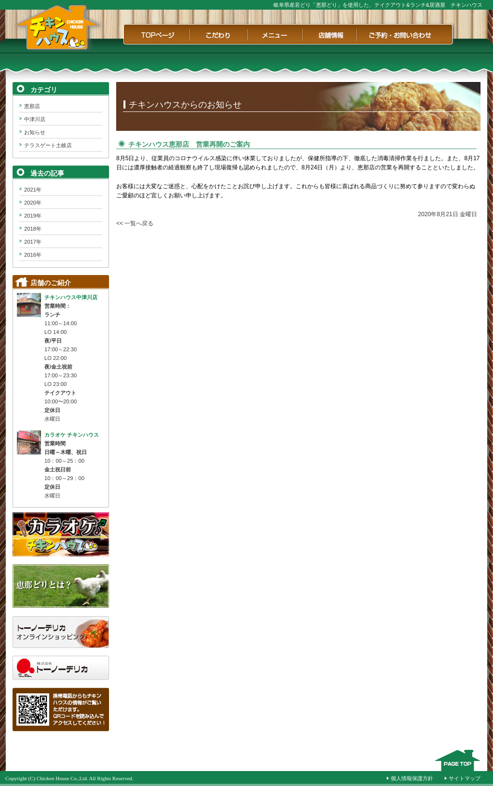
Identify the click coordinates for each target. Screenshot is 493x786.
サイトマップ (464, 778)
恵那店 (32, 106)
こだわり (218, 34)
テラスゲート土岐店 (48, 145)
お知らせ (34, 132)
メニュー (274, 34)
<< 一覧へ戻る (134, 223)
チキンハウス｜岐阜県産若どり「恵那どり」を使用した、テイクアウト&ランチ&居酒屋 (57, 27)
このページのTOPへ (457, 760)
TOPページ (155, 34)
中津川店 (34, 119)
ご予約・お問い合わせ (405, 34)
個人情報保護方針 (412, 778)
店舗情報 (329, 34)
